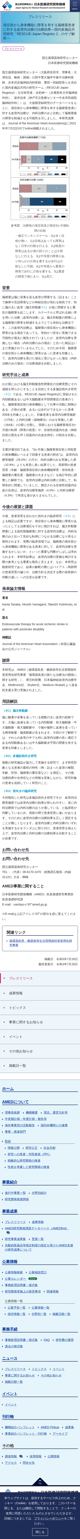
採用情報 (36, 1456)
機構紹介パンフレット (20, 1427)
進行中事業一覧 (15, 1193)
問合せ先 (29, 1462)
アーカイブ (60, 1433)
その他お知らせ (51, 1375)
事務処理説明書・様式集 (21, 1285)
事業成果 (9, 1211)
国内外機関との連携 (54, 1125)
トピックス (39, 1369)
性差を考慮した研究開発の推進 (28, 1167)
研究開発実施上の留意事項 (23, 1291)
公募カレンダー (21, 1278)
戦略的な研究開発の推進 (24, 1160)
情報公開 (14, 1147)
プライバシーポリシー (49, 1518)
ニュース (9, 1358)
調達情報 (14, 1456)
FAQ (47, 1340)
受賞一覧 (38, 1239)
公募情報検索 (14, 1272)
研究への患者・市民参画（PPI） (29, 1154)
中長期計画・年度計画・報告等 (26, 1119)
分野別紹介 (39, 1193)
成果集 (69, 1427)
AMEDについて (15, 1102)
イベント (59, 1369)
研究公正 (32, 1147)
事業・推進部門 (15, 1131)
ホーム (8, 1089)
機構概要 (32, 1112)
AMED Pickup (50, 1427)
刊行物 (8, 1416)
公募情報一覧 (40, 1307)
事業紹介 (9, 1182)
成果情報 (38, 1222)
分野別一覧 (39, 1314)
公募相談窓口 (38, 1272)
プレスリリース (15, 1222)
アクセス (11, 1462)
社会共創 (49, 1147)
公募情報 (9, 1262)
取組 (8, 1141)
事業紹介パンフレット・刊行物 (26, 1433)
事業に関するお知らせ (20, 1375)
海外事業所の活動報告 (20, 1125)
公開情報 (54, 1456)
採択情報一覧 (17, 1314)
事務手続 (9, 1329)
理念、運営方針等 (56, 1112)
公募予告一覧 (17, 1307)
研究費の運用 (65, 1340)
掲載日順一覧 (61, 1314)
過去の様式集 (14, 1346)
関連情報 (53, 1291)
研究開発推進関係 (17, 1199)
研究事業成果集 (15, 1239)
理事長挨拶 (12, 1112)
